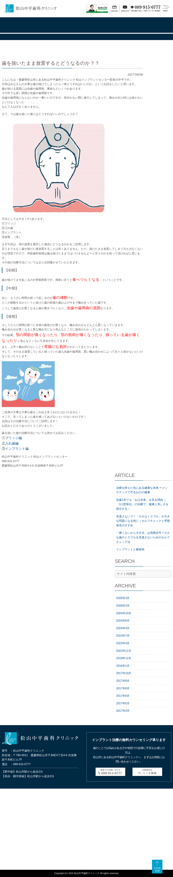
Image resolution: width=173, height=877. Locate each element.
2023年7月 (123, 635)
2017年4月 (123, 710)
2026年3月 (123, 598)
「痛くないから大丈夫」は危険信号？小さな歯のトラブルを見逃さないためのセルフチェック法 (143, 537)
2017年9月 (123, 680)
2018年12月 (123, 658)
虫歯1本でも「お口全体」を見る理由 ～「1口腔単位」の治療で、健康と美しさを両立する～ (142, 504)
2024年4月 (123, 628)
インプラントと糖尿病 (130, 549)
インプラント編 (17, 448)
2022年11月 (123, 650)
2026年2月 (123, 605)
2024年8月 (123, 620)
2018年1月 (123, 665)
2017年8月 (123, 688)
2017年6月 (123, 695)
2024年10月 (123, 613)
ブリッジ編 (13, 438)
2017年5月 (123, 703)
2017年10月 (123, 673)
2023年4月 (123, 643)
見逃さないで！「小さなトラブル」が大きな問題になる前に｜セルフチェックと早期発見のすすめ (143, 521)
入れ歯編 (12, 443)
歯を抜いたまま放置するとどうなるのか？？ (51, 63)
